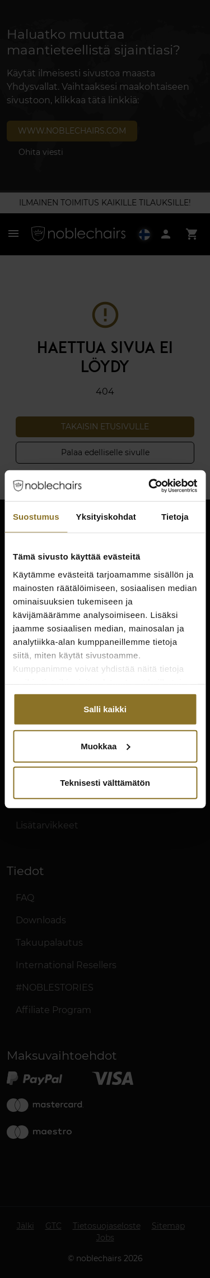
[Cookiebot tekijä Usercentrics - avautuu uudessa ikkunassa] (149, 485)
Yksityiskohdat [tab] (106, 516)
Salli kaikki (105, 709)
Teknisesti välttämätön (105, 782)
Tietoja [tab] (175, 516)
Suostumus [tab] (36, 516)
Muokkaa (105, 745)
